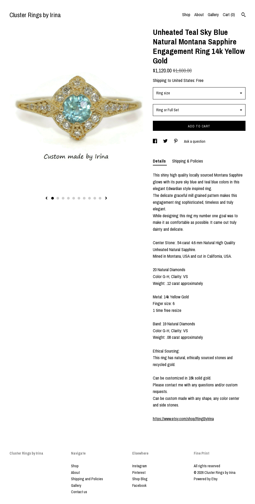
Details (160, 161)
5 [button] (73, 198)
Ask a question (194, 141)
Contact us (79, 491)
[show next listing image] (106, 198)
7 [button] (84, 198)
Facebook (139, 485)
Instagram (139, 466)
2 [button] (57, 198)
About (199, 14)
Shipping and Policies (87, 479)
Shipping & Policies (187, 161)
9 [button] (94, 198)
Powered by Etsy (206, 479)
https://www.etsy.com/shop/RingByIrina (183, 419)
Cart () (229, 14)
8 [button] (89, 198)
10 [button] (100, 198)
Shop (186, 14)
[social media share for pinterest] (176, 141)
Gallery (213, 14)
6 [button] (79, 198)
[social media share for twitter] (165, 141)
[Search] (243, 15)
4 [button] (68, 198)
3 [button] (63, 198)
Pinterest (138, 472)
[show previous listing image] (46, 198)
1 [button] (52, 198)
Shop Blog (140, 479)
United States (183, 80)
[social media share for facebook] (155, 141)
